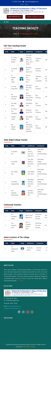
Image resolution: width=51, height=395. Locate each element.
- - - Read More (20, 280)
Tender (26, 4)
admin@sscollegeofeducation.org (12, 308)
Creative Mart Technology (29, 347)
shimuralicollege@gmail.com (31, 1)
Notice (22, 4)
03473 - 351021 (17, 1)
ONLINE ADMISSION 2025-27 (14, 16)
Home (15, 34)
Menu (6, 22)
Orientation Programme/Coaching (35, 16)
